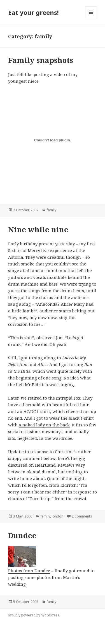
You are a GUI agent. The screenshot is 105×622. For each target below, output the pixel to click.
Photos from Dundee (29, 559)
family (51, 210)
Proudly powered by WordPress (33, 615)
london (57, 516)
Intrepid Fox (68, 398)
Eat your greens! (33, 12)
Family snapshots (40, 60)
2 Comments (82, 516)
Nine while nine (38, 229)
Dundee (22, 535)
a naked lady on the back (44, 425)
